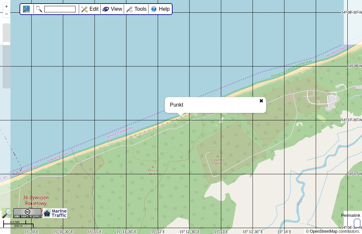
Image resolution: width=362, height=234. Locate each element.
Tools (140, 9)
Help (164, 9)
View (116, 9)
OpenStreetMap (324, 231)
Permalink (350, 215)
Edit (94, 9)
